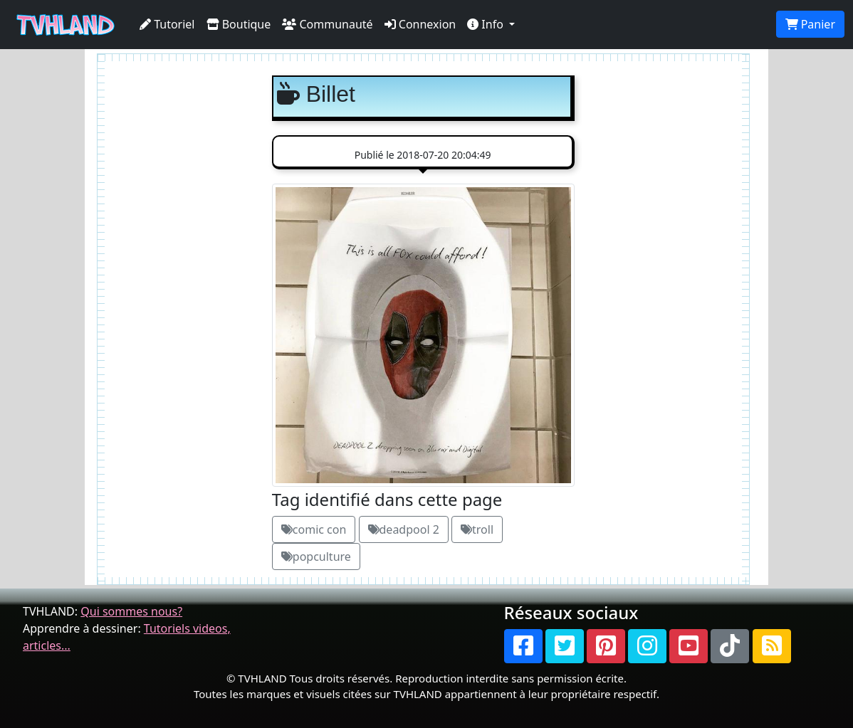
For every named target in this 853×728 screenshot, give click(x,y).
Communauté (327, 24)
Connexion (420, 24)
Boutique (238, 24)
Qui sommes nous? (131, 611)
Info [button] (486, 24)
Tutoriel (167, 24)
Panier (810, 24)
